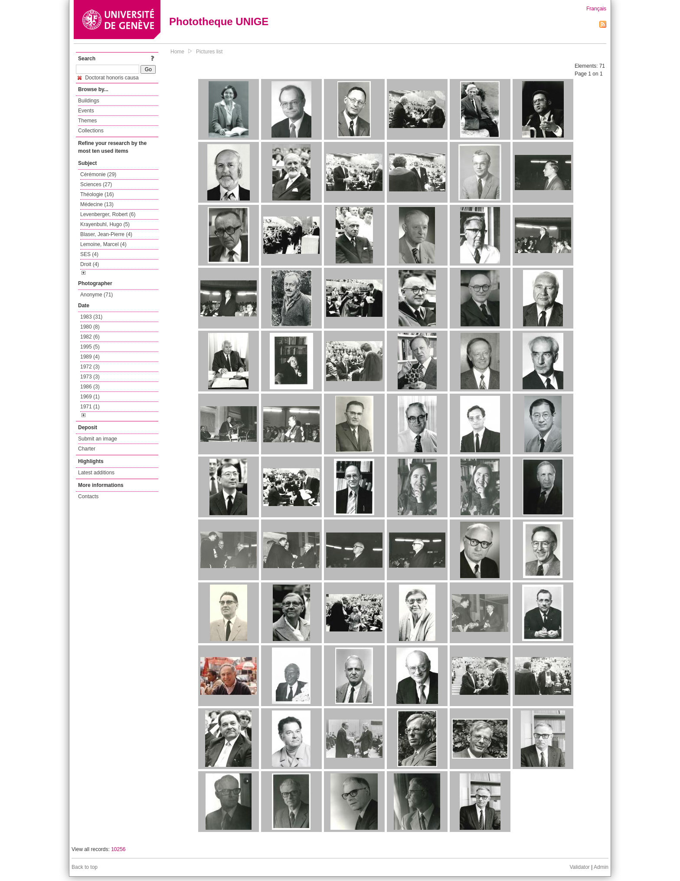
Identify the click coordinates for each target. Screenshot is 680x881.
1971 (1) (90, 407)
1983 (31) (91, 317)
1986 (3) (90, 387)
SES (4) (89, 254)
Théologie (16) (97, 194)
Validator (579, 867)
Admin (601, 867)
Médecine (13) (97, 204)
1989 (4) (90, 357)
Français (596, 9)
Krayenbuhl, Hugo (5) (105, 224)
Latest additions (96, 473)
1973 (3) (90, 377)
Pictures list (209, 52)
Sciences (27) (96, 184)
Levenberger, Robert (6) (107, 214)
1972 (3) (90, 367)
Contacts (88, 496)
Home (177, 52)
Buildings (88, 101)
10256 (118, 849)
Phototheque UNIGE (218, 21)
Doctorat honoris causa (108, 78)
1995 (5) (90, 347)
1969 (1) (90, 397)
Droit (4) (89, 264)
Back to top (85, 867)
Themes (87, 121)
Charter (86, 449)
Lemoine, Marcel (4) (103, 244)
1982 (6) (90, 337)
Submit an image (97, 439)
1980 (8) (90, 327)
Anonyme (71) (96, 295)
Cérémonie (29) (98, 174)
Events (86, 111)
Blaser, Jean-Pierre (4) (106, 234)
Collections (91, 131)
